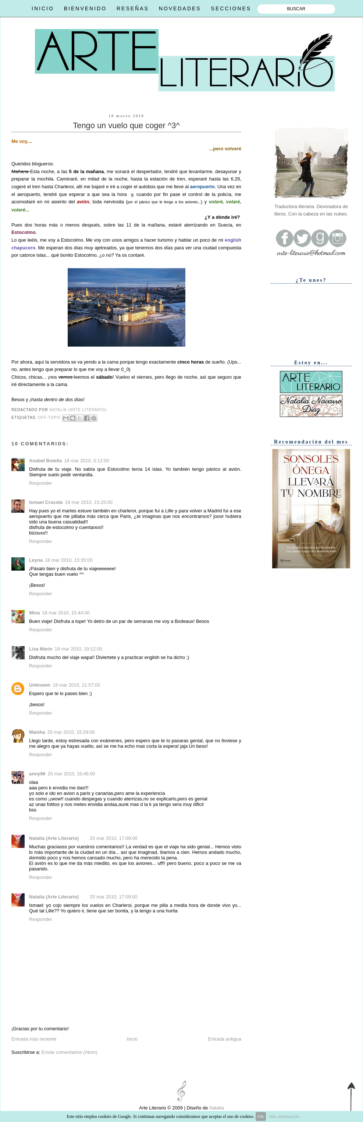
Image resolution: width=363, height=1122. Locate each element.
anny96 (37, 773)
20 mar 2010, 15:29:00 (71, 732)
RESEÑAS (133, 8)
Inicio (132, 1039)
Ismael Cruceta (46, 502)
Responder (40, 483)
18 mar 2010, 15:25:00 (89, 502)
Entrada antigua (224, 1039)
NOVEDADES (180, 8)
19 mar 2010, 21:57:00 (76, 685)
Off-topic (49, 418)
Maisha (37, 732)
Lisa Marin (41, 649)
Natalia (216, 1108)
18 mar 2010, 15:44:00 (65, 613)
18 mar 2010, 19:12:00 (78, 649)
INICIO (43, 8)
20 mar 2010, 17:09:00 (113, 838)
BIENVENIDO (85, 8)
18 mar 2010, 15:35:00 (68, 560)
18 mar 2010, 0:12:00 (86, 460)
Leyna (36, 560)
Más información (284, 1116)
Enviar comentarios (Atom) (69, 1052)
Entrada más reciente (33, 1039)
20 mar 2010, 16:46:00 (71, 773)
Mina (34, 613)
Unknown (39, 685)
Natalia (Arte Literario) (54, 838)
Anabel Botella (45, 460)
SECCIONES (231, 8)
